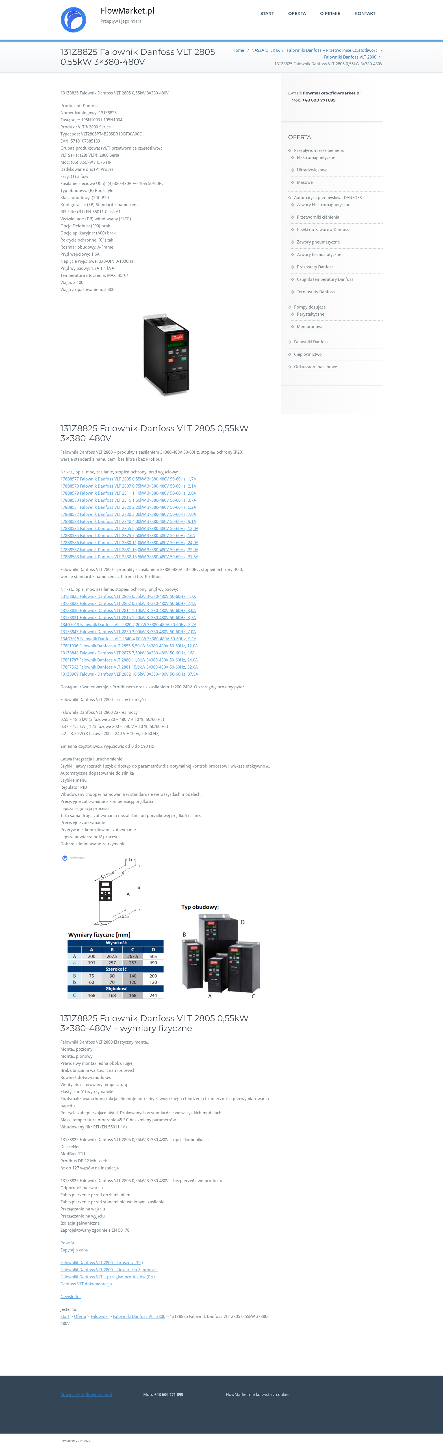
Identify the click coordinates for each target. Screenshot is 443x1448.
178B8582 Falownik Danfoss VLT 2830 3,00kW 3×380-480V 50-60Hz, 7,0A (128, 514)
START (267, 13)
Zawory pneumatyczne (318, 242)
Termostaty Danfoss (316, 291)
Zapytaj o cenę (74, 1250)
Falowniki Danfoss (311, 341)
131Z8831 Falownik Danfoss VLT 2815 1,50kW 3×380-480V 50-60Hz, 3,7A (128, 617)
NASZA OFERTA (265, 50)
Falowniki (99, 1316)
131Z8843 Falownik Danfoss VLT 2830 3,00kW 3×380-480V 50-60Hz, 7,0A (128, 631)
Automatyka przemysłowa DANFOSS (328, 197)
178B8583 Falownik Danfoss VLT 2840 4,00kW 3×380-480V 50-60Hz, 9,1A (128, 521)
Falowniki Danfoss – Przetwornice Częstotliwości (333, 50)
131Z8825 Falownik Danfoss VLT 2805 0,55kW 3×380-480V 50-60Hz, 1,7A (128, 596)
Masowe (305, 182)
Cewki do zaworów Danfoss (323, 229)
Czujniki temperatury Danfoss (325, 279)
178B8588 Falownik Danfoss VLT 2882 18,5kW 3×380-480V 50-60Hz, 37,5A (129, 556)
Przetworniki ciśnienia (318, 217)
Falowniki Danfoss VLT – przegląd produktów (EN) (107, 1276)
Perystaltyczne (310, 314)
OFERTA (297, 13)
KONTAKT (365, 13)
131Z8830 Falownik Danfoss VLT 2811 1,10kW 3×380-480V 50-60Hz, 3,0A (128, 610)
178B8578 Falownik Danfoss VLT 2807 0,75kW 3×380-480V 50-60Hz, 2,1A (128, 486)
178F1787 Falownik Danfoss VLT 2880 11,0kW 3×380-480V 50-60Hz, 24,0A (129, 660)
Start (65, 1316)
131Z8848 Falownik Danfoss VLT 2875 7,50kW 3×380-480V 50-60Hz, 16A (127, 653)
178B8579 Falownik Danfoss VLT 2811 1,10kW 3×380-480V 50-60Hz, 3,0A (128, 493)
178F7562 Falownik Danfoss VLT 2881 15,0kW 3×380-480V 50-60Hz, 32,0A (129, 667)
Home (238, 50)
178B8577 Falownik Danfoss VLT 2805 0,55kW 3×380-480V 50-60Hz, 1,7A (128, 479)
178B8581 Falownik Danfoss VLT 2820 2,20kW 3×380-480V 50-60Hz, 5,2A (128, 507)
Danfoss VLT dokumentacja (86, 1284)
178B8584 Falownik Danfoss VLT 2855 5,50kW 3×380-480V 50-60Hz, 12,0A (129, 528)
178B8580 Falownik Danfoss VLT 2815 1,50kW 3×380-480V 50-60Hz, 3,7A (128, 500)
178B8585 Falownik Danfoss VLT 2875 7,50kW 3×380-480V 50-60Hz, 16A (127, 535)
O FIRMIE (330, 13)
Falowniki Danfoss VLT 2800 (350, 57)
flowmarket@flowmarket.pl (86, 1394)
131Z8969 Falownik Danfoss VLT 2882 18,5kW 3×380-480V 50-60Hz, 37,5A (129, 674)
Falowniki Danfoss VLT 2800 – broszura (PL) (101, 1262)
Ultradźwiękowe (312, 170)
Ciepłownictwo (308, 354)
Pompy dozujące (310, 307)
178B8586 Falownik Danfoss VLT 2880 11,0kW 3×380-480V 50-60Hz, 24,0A (129, 542)
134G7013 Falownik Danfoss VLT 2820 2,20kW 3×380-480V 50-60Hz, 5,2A (128, 624)
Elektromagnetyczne (316, 157)
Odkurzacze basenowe (315, 366)
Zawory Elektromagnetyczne (323, 204)
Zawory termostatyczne (319, 254)
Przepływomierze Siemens (319, 150)
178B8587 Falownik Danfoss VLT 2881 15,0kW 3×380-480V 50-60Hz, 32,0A (129, 549)
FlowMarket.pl (128, 11)
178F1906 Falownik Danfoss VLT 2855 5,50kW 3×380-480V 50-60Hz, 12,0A (129, 645)
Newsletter (70, 1296)
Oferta (80, 1316)
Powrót (67, 1243)
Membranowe (310, 326)
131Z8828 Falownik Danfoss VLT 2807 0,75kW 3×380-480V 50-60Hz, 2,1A (128, 603)
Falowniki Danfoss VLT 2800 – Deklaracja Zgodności (109, 1269)
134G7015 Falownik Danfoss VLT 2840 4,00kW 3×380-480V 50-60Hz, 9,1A (128, 638)
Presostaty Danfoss (315, 267)
